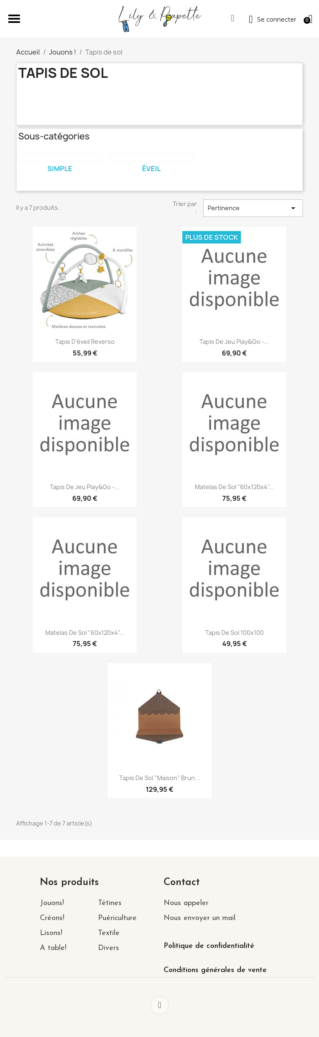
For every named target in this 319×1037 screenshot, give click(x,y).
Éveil (151, 168)
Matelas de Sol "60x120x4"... (234, 487)
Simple (59, 168)
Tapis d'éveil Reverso (85, 342)
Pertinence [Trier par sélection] (253, 208)
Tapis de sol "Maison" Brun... (159, 778)
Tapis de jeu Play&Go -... (234, 342)
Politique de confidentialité (209, 946)
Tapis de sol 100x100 (234, 633)
